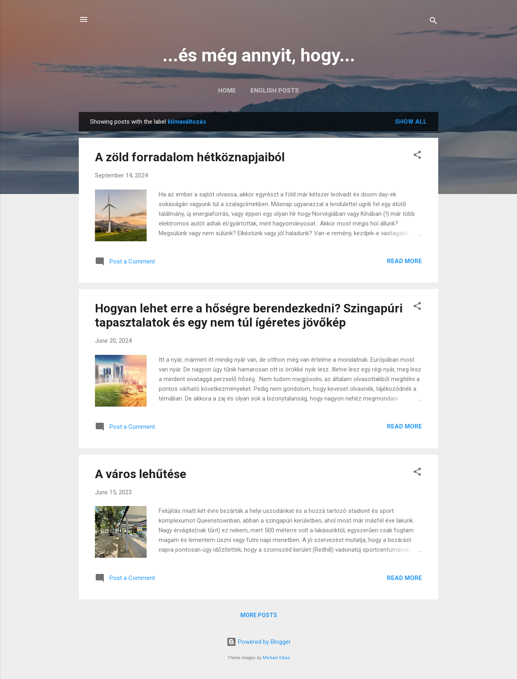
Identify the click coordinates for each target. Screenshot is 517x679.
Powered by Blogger (259, 641)
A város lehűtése (140, 474)
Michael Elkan (276, 657)
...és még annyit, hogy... (258, 55)
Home (227, 90)
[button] (417, 156)
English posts (274, 90)
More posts (258, 615)
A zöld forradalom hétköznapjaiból (190, 157)
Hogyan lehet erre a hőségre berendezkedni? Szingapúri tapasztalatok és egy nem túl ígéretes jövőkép (249, 315)
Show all (411, 121)
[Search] (433, 22)
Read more (404, 261)
